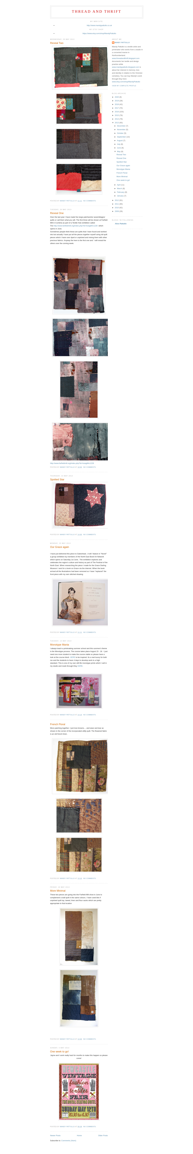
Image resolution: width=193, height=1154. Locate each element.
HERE (72, 657)
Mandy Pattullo (122, 42)
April (119, 185)
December (121, 126)
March (120, 188)
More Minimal (58, 890)
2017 (117, 108)
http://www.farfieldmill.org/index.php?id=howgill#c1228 (76, 226)
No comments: (90, 201)
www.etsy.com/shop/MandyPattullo (126, 82)
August (120, 140)
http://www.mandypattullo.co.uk (99, 25)
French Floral (57, 724)
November (121, 129)
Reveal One (57, 213)
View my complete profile (124, 86)
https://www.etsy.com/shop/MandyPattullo (99, 33)
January (120, 196)
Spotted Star (57, 479)
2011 (117, 204)
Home (79, 1135)
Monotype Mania (59, 644)
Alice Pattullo (121, 224)
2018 (117, 104)
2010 (117, 208)
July (119, 144)
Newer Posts (55, 1135)
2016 (117, 112)
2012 (117, 200)
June (119, 148)
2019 (117, 101)
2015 (117, 115)
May (119, 151)
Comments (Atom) (68, 1141)
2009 (117, 211)
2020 (117, 97)
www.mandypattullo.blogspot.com (125, 67)
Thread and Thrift (96, 11)
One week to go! (59, 1051)
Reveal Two (57, 43)
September (121, 137)
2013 (117, 123)
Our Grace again (59, 547)
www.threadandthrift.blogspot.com (126, 58)
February (121, 192)
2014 (117, 119)
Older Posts (103, 1135)
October (120, 133)
